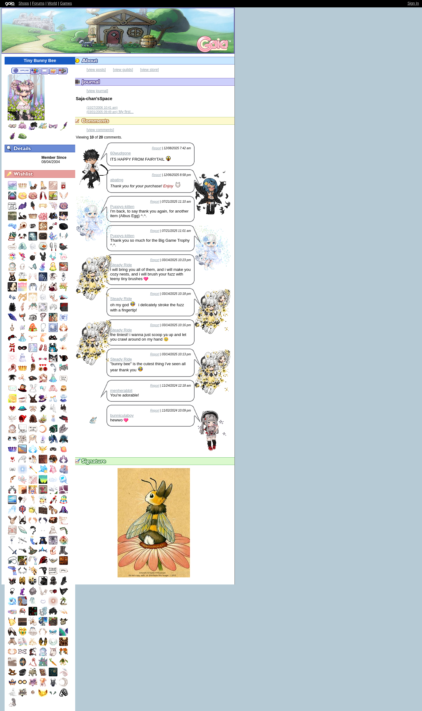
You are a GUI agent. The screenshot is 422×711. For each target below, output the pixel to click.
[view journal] (97, 91)
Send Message (44, 71)
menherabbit (121, 390)
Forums (38, 3)
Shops (23, 3)
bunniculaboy (122, 415)
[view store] (149, 70)
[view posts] (96, 70)
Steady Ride (121, 265)
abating (116, 180)
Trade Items (53, 71)
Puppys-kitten (122, 206)
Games (66, 3)
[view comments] (100, 130)
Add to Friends (35, 71)
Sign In (413, 3)
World (52, 3)
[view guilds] (123, 70)
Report (156, 148)
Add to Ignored (62, 71)
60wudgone (120, 153)
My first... (110, 112)
